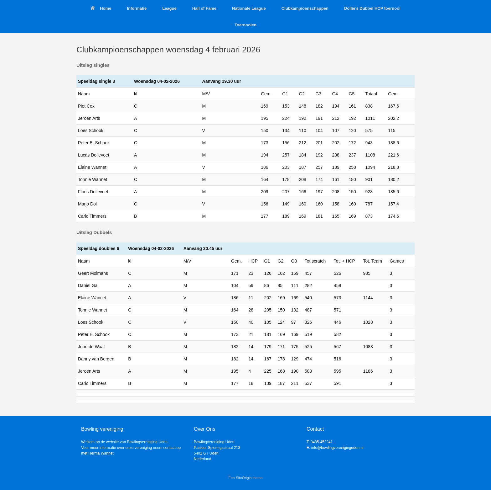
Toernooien (245, 25)
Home (100, 8)
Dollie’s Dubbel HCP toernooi (372, 8)
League (169, 8)
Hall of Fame (204, 8)
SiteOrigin (244, 478)
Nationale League (249, 8)
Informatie (137, 8)
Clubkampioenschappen (305, 8)
